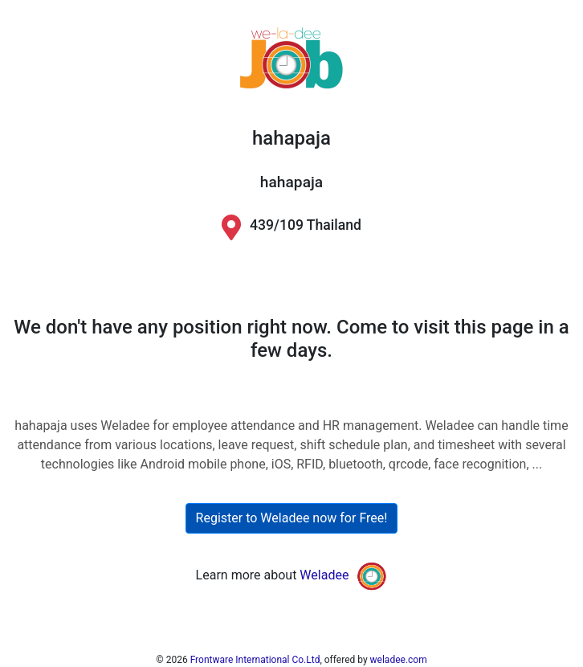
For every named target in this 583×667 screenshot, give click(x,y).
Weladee (324, 575)
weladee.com (398, 659)
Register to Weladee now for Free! (292, 518)
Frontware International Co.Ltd (255, 659)
